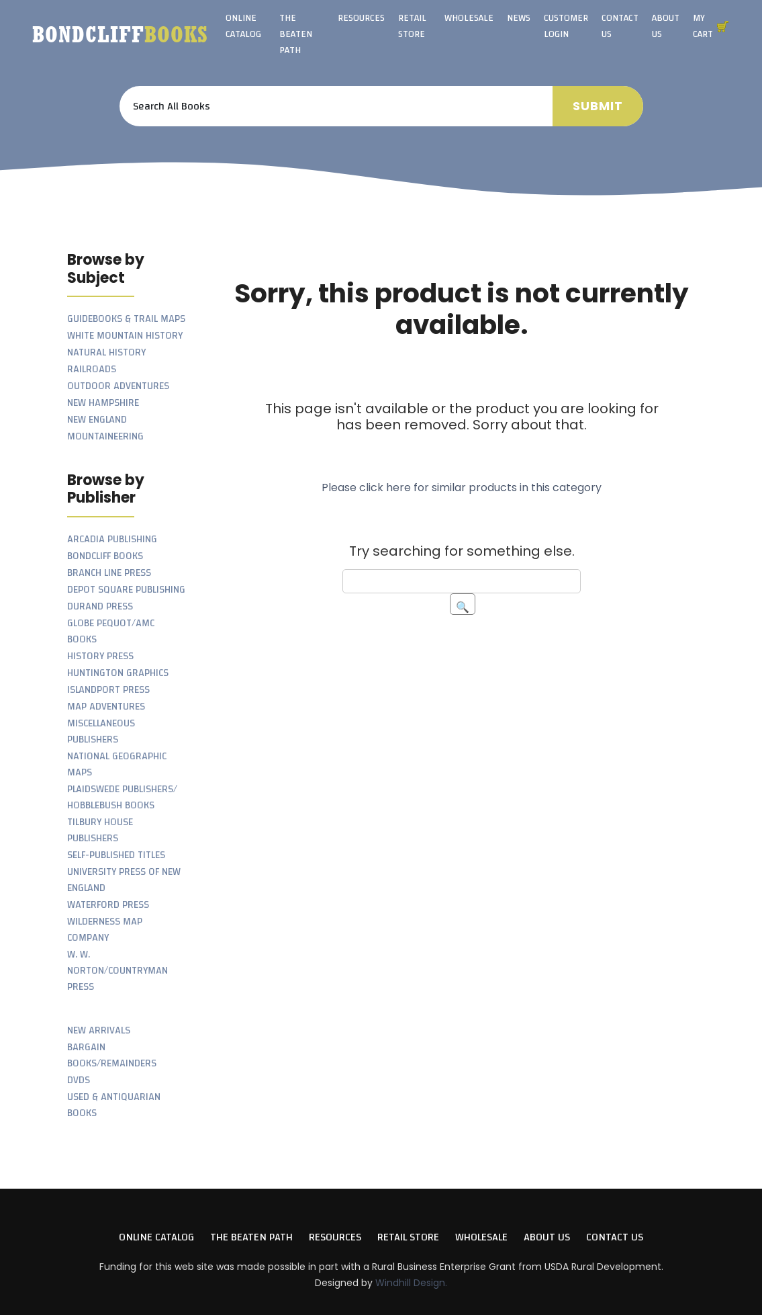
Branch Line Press (109, 573)
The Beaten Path (295, 34)
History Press (100, 656)
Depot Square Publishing (126, 590)
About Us (665, 26)
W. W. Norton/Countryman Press (117, 970)
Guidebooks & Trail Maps (126, 319)
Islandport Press (108, 690)
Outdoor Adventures (118, 386)
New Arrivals (98, 1030)
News (518, 18)
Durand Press (100, 606)
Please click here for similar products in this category (462, 487)
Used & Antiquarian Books (113, 1105)
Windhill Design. (411, 1282)
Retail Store (412, 26)
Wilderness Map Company (104, 930)
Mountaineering (105, 436)
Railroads (91, 369)
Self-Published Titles (116, 855)
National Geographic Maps (116, 764)
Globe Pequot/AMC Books (110, 631)
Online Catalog (243, 26)
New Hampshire (103, 403)
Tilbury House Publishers (100, 830)
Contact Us (620, 26)
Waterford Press (108, 905)
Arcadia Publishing (112, 539)
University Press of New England (124, 880)
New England (97, 420)
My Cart (703, 26)
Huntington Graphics (118, 673)
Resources (361, 18)
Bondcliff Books (105, 556)
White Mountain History (125, 336)
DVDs (78, 1080)
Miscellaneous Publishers (101, 731)
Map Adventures (106, 706)
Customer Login (566, 26)
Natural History (106, 352)
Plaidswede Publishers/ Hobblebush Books (122, 797)
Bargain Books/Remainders (111, 1055)
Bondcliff (120, 34)
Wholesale (468, 18)
